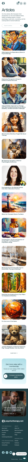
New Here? (4, 428)
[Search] (21, 25)
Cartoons (17, 442)
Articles (16, 440)
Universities (5, 445)
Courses (4, 432)
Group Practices (6, 442)
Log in (21, 3)
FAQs (16, 434)
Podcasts (17, 445)
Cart (17, 3)
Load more (13, 353)
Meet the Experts (19, 430)
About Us (17, 428)
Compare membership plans (16, 376)
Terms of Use (14, 459)
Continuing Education (7, 436)
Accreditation (18, 432)
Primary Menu (24, 3)
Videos (3, 434)
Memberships (5, 430)
